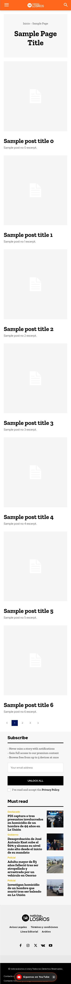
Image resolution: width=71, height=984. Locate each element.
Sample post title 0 (29, 140)
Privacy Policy (50, 789)
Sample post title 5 (28, 610)
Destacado (14, 812)
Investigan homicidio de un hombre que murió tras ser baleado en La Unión (24, 890)
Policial (12, 857)
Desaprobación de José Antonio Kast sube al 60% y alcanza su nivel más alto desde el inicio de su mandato (25, 845)
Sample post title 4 (29, 516)
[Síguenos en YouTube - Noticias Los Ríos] (33, 977)
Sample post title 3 (28, 422)
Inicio (26, 23)
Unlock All (35, 780)
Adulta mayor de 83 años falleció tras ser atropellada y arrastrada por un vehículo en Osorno (23, 868)
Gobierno (13, 834)
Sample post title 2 (28, 328)
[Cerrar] (54, 977)
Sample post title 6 (28, 705)
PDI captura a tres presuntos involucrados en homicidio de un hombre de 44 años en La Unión (25, 823)
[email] (35, 767)
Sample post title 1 (28, 234)
